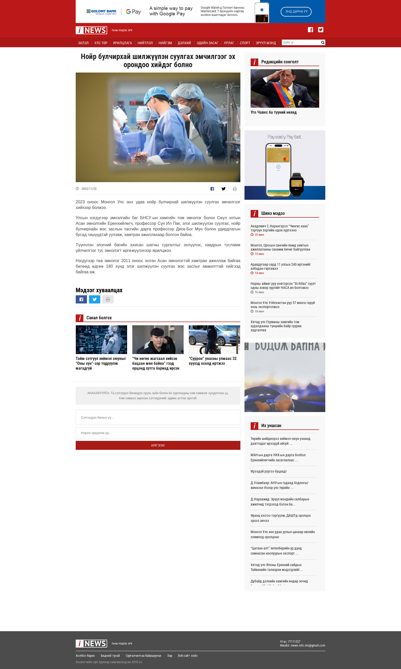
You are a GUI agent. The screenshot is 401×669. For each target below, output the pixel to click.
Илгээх (158, 445)
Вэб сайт (184, 656)
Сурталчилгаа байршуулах (143, 656)
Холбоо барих (85, 656)
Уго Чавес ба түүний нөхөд (274, 112)
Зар (169, 656)
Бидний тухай (110, 656)
